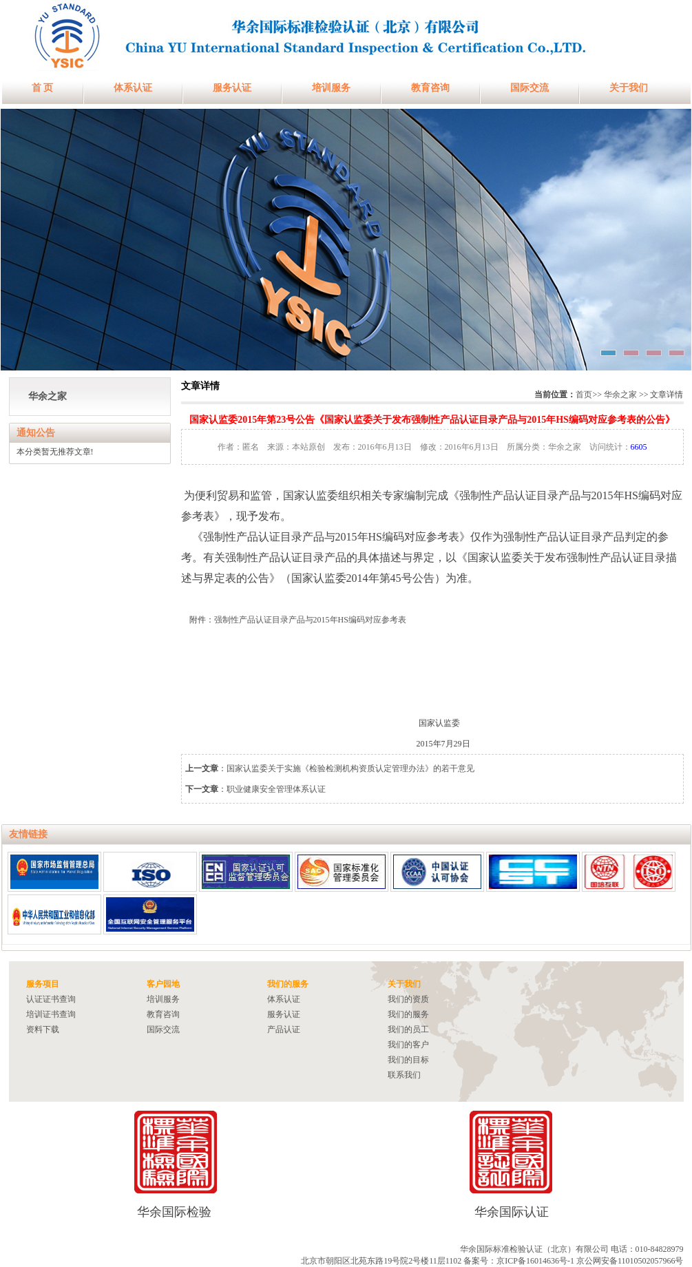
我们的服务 (408, 1014)
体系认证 (133, 88)
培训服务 (331, 88)
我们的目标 (408, 1060)
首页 (584, 394)
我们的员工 (408, 1029)
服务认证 (232, 88)
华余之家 (47, 396)
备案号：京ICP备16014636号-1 (518, 1261)
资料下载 (42, 1029)
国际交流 (529, 88)
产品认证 (283, 1029)
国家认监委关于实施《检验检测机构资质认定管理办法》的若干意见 (350, 768)
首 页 (43, 88)
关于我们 (628, 88)
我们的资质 (408, 999)
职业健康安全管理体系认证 (276, 789)
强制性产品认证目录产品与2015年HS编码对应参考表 (310, 620)
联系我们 (404, 1075)
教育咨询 (430, 88)
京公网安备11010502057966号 (630, 1261)
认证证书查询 (51, 999)
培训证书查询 (51, 1014)
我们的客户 (408, 1044)
